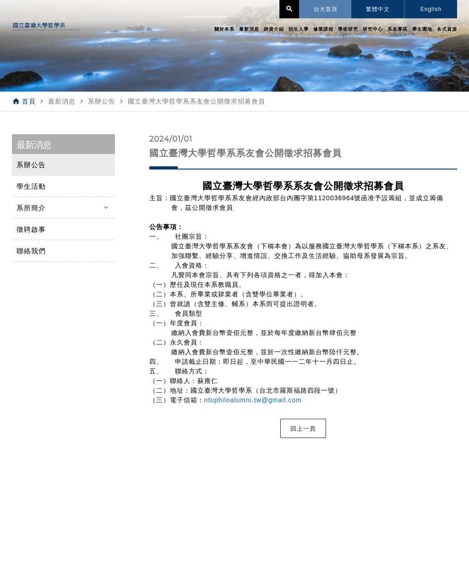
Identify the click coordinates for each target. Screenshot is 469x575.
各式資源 (447, 29)
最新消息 (249, 29)
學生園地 (422, 29)
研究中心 (373, 29)
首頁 (29, 101)
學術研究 (348, 29)
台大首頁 (326, 9)
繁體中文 (378, 9)
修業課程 (323, 29)
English (431, 9)
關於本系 (224, 29)
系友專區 (397, 29)
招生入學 (299, 29)
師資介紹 (274, 29)
